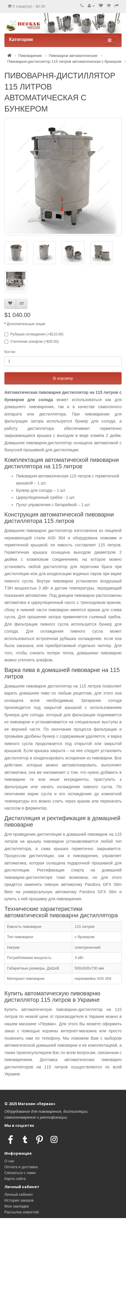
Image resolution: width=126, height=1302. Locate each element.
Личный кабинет (18, 1194)
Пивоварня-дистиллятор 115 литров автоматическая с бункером (64, 61)
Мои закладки (16, 1206)
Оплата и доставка (21, 1167)
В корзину (63, 378)
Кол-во (9, 352)
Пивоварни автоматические (73, 55)
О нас (9, 1161)
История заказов (19, 1200)
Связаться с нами (20, 1173)
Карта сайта (14, 1178)
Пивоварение (30, 55)
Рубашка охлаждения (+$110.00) (33, 334)
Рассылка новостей (21, 1212)
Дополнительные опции (26, 324)
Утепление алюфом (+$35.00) (31, 342)
